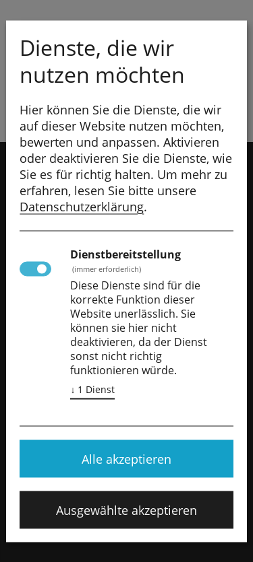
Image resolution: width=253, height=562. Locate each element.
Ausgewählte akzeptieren (126, 509)
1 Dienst (92, 389)
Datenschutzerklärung (82, 206)
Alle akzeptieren (126, 458)
